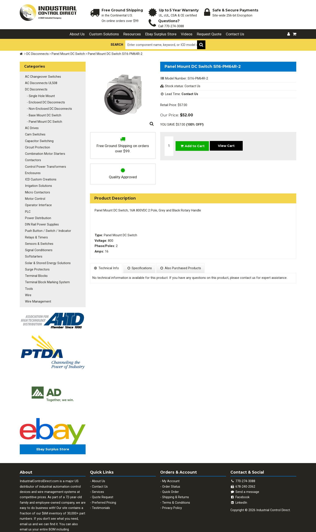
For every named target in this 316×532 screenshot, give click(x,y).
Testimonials (101, 486)
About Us (77, 34)
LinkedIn (238, 480)
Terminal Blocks (35, 256)
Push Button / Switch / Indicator (47, 216)
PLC (27, 198)
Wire (27, 274)
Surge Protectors (36, 250)
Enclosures (32, 163)
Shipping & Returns (175, 475)
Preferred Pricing (104, 480)
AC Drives (31, 123)
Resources (132, 34)
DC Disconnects (37, 54)
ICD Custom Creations (40, 169)
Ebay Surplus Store (160, 34)
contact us (247, 278)
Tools (28, 268)
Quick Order (170, 470)
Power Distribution (37, 204)
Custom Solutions (104, 34)
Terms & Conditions (176, 480)
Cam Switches (34, 128)
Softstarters (32, 239)
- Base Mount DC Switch (42, 111)
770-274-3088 (174, 26)
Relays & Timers (35, 222)
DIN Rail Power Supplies (41, 210)
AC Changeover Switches (42, 76)
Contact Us (235, 34)
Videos (186, 34)
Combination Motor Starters (44, 146)
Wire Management (37, 279)
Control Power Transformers (44, 157)
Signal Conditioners (38, 233)
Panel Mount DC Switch (68, 54)
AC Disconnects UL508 (40, 82)
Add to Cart (192, 141)
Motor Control (34, 187)
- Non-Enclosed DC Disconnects (47, 105)
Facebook (240, 475)
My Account (171, 459)
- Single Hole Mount (39, 94)
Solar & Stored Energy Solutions (47, 245)
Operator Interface (37, 192)
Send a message (244, 470)
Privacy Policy (172, 486)
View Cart (226, 141)
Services (98, 470)
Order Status (171, 464)
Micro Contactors (36, 181)
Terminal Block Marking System (46, 262)
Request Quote (209, 34)
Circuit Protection (36, 140)
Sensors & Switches (38, 227)
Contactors (32, 152)
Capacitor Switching (38, 134)
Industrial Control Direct (273, 488)
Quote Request (102, 475)
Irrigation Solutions (37, 175)
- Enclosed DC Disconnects (44, 99)
